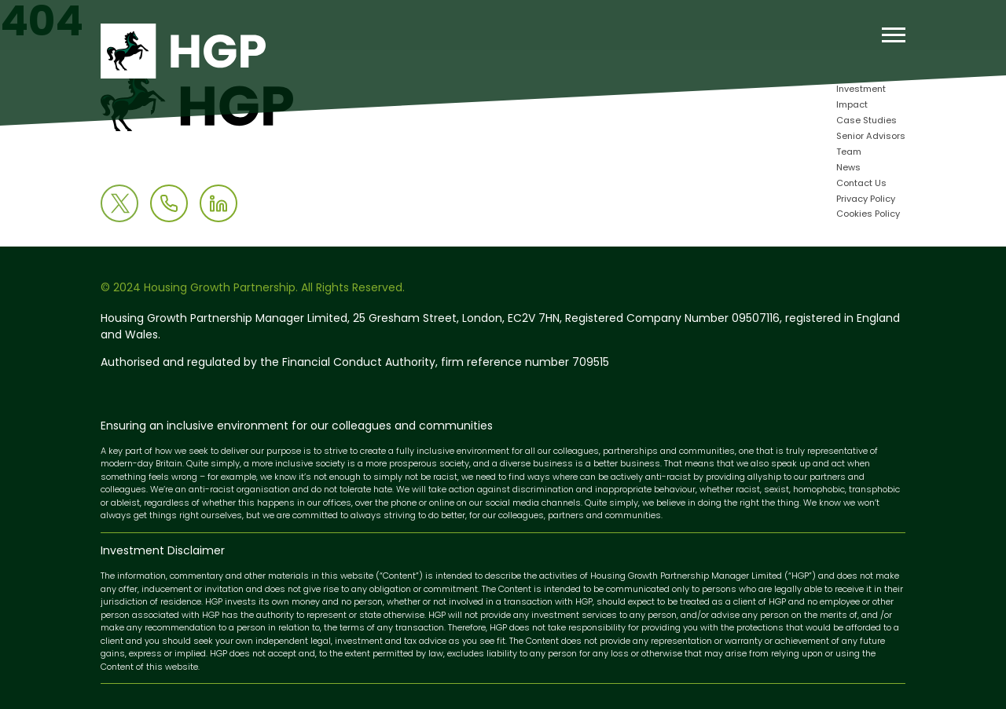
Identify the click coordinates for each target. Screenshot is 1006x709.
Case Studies (866, 121)
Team (848, 152)
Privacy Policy (865, 200)
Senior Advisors (870, 137)
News (848, 168)
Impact (852, 105)
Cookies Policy (868, 214)
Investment (861, 90)
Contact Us (861, 184)
